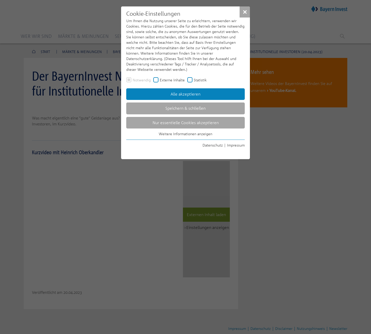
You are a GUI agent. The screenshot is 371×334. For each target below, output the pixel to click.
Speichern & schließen (185, 108)
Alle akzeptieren (185, 94)
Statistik (200, 80)
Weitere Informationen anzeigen (185, 134)
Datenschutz (213, 145)
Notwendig (142, 80)
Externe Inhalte (172, 80)
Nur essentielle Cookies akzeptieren (186, 122)
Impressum (236, 145)
